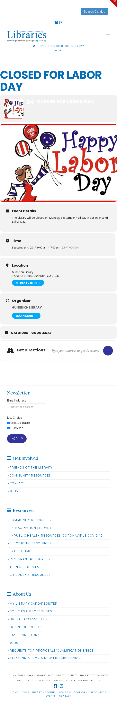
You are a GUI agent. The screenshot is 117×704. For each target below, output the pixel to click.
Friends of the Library (29, 467)
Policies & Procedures (29, 611)
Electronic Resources (29, 543)
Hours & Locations (73, 692)
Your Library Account (39, 692)
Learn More (26, 315)
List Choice (14, 417)
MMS (42, 680)
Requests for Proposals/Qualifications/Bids (50, 650)
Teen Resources (23, 567)
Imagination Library (31, 528)
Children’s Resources (29, 575)
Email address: (17, 400)
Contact (16, 483)
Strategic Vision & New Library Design (44, 658)
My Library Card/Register (32, 603)
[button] (108, 34)
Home (15, 692)
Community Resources (29, 475)
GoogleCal (41, 333)
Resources (98, 692)
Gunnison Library (27, 307)
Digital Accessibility (27, 619)
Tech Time (21, 551)
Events (51, 696)
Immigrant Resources (28, 559)
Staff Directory (23, 635)
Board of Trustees (25, 627)
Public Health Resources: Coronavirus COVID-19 (57, 535)
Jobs (12, 491)
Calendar (19, 333)
